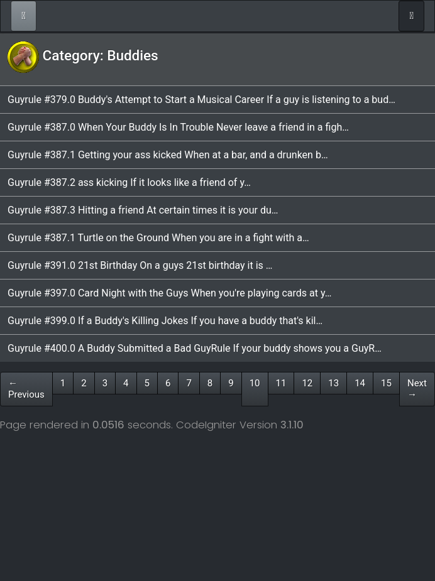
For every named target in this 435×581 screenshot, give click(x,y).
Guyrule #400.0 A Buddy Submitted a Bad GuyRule (120, 348)
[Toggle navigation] (411, 16)
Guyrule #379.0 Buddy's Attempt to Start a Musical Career (137, 100)
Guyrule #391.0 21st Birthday (74, 265)
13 (333, 383)
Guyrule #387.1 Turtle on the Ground (90, 238)
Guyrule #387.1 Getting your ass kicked (96, 155)
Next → (417, 389)
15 (386, 383)
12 (307, 383)
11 (281, 383)
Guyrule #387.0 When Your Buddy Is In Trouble (112, 127)
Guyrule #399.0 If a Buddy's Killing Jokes (99, 321)
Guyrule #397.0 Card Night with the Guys (99, 293)
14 (360, 383)
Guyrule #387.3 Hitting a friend (77, 210)
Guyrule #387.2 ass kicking (69, 182)
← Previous (26, 389)
